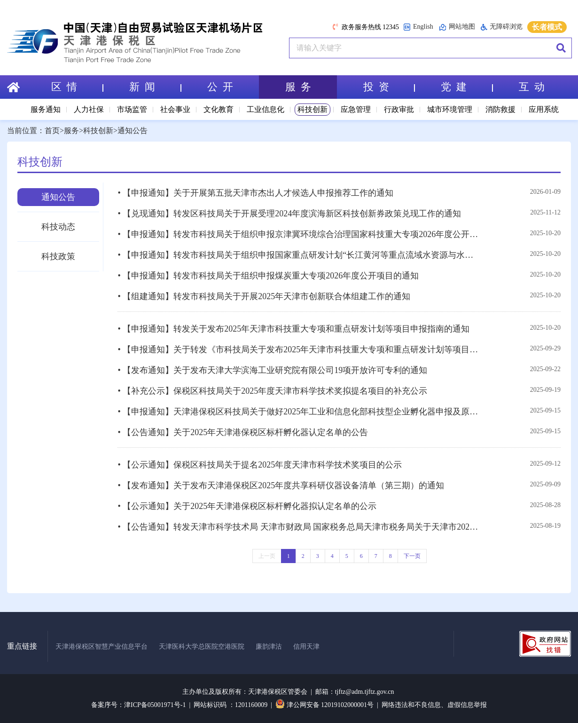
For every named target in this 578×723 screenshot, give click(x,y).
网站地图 (457, 27)
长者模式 (547, 27)
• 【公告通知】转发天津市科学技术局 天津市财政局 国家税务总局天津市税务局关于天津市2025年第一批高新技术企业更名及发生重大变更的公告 (299, 527)
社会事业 (175, 109)
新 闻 (155, 87)
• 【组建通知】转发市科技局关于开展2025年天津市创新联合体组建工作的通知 (263, 296)
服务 (71, 131)
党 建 (466, 87)
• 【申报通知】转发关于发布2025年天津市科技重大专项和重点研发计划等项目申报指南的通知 (293, 329)
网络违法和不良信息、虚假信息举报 (434, 704)
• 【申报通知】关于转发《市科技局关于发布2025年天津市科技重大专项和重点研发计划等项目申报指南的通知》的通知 (299, 349)
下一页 (412, 556)
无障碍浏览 (502, 27)
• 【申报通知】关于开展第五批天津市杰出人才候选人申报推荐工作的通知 (255, 193)
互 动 (532, 87)
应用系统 (544, 109)
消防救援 (500, 109)
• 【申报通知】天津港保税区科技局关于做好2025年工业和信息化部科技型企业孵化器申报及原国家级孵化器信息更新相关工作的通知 (299, 411)
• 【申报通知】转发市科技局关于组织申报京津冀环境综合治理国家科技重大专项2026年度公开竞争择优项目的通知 (299, 234)
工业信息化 (265, 109)
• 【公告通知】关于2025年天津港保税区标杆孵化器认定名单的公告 (242, 432)
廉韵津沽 (269, 646)
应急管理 (356, 109)
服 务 (298, 87)
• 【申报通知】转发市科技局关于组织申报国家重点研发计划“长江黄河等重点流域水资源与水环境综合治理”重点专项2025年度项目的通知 (299, 255)
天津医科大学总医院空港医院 (201, 646)
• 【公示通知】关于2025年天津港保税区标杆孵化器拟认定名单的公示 (246, 506)
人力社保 (89, 109)
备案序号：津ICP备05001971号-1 (138, 704)
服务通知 (46, 109)
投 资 (389, 87)
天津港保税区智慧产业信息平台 (101, 646)
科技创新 (312, 109)
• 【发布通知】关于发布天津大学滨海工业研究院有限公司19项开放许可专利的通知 (272, 370)
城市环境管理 (449, 109)
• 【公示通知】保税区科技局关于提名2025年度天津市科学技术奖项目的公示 (259, 464)
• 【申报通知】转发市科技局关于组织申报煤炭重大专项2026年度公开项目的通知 (268, 275)
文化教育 (218, 109)
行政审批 (399, 109)
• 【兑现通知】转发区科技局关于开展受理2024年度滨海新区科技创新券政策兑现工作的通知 (289, 213)
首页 (52, 131)
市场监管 (132, 109)
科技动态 (58, 226)
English (418, 27)
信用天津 (306, 646)
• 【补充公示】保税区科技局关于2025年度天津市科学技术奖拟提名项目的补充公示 (272, 391)
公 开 (220, 87)
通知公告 (132, 131)
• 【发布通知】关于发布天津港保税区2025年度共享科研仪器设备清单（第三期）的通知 (280, 485)
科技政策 (58, 256)
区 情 (77, 87)
